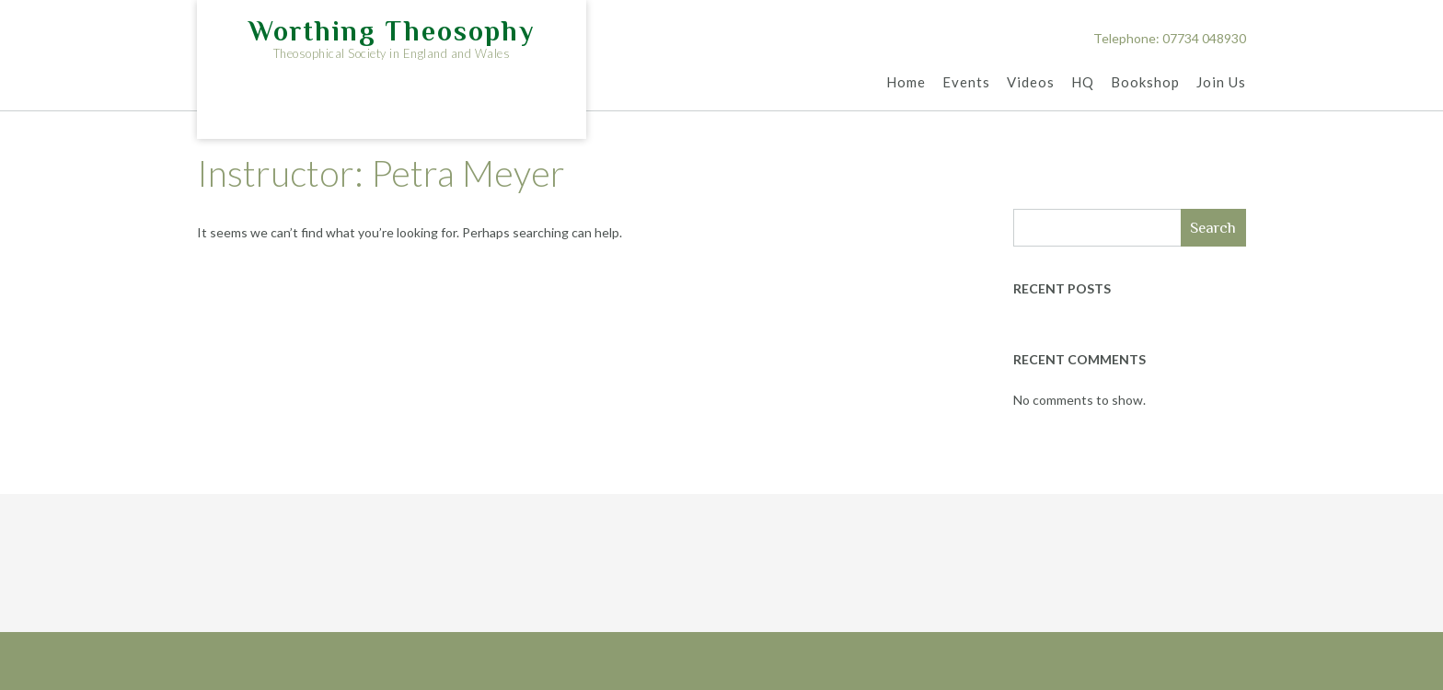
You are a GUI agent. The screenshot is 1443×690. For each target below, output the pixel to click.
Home (906, 83)
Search (1213, 227)
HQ (1082, 83)
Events (966, 83)
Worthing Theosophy (391, 31)
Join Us (1221, 83)
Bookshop (1145, 83)
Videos (1031, 83)
